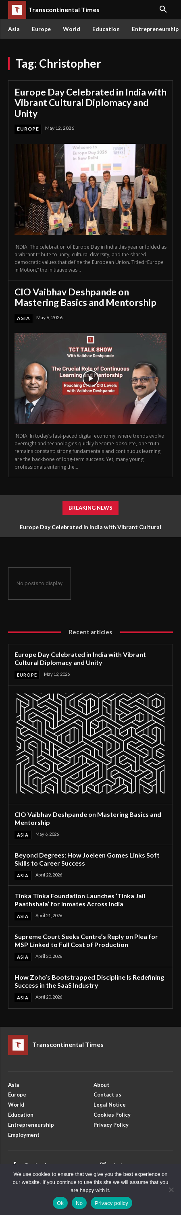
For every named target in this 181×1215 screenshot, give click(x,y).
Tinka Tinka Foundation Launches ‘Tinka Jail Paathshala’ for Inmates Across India (80, 900)
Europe (28, 129)
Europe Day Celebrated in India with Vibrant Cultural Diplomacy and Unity (90, 102)
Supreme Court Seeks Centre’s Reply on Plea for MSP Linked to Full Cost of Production (86, 940)
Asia (23, 318)
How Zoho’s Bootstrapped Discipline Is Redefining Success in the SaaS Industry (89, 981)
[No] (171, 1190)
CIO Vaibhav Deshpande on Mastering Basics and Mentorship (85, 297)
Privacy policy (111, 1203)
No (79, 1203)
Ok (60, 1203)
